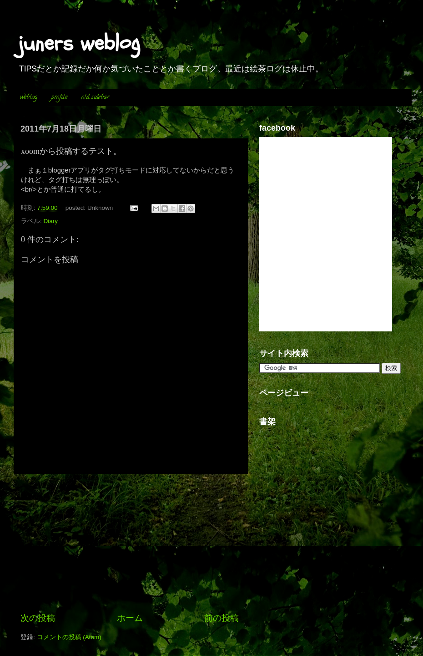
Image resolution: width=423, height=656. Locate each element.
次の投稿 (37, 618)
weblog (28, 97)
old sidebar (95, 97)
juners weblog (79, 43)
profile (59, 97)
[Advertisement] (129, 543)
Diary (51, 221)
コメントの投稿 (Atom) (69, 637)
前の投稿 (221, 618)
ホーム (130, 618)
